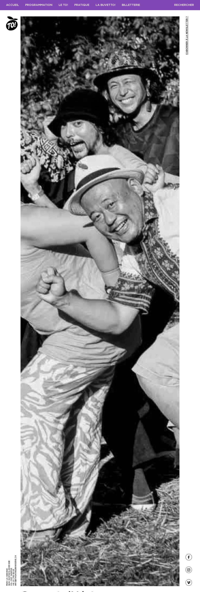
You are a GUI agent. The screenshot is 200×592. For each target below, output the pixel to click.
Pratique (81, 5)
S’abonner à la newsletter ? (187, 35)
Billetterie (131, 5)
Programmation (38, 5)
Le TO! (63, 5)
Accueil (12, 5)
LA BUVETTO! (106, 5)
